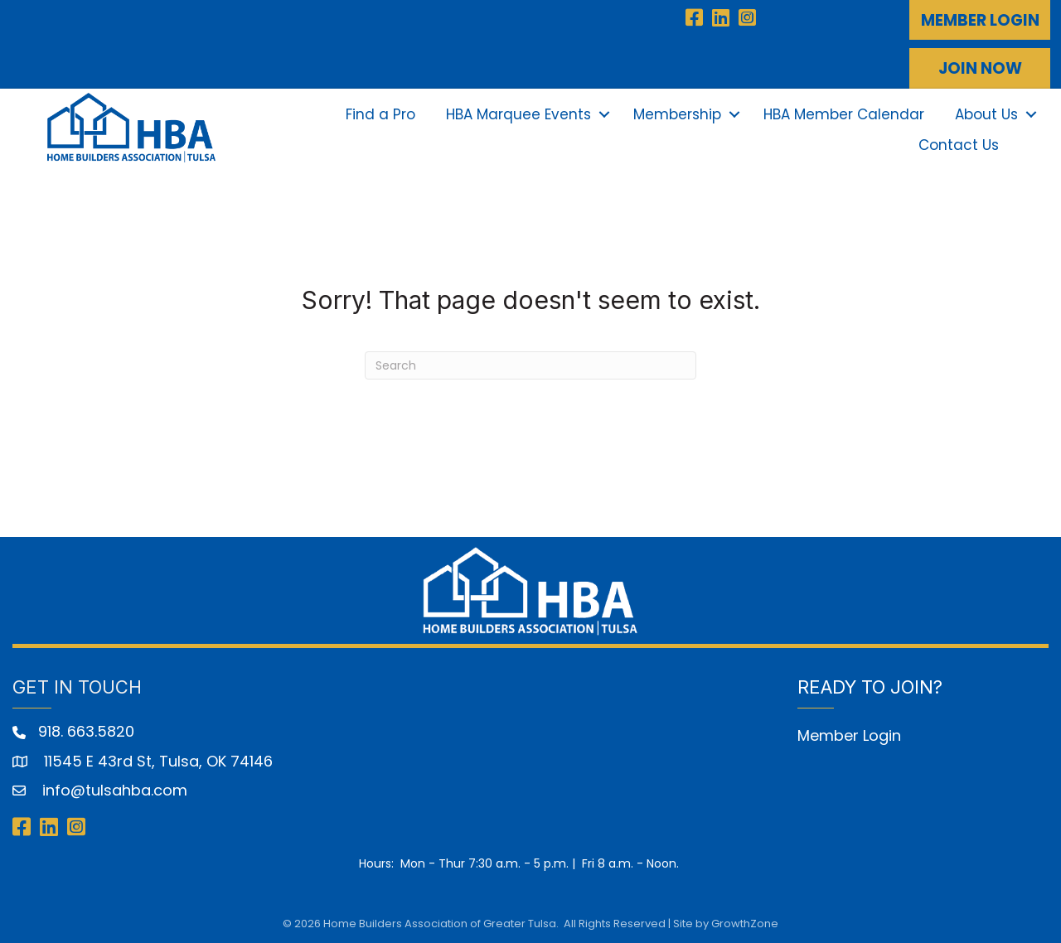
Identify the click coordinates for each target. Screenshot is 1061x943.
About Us (986, 113)
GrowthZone (744, 922)
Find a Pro (380, 113)
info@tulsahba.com (112, 788)
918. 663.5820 (86, 730)
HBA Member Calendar (843, 113)
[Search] (530, 364)
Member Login (849, 733)
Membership (677, 113)
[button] (979, 20)
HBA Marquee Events (518, 113)
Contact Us (958, 144)
